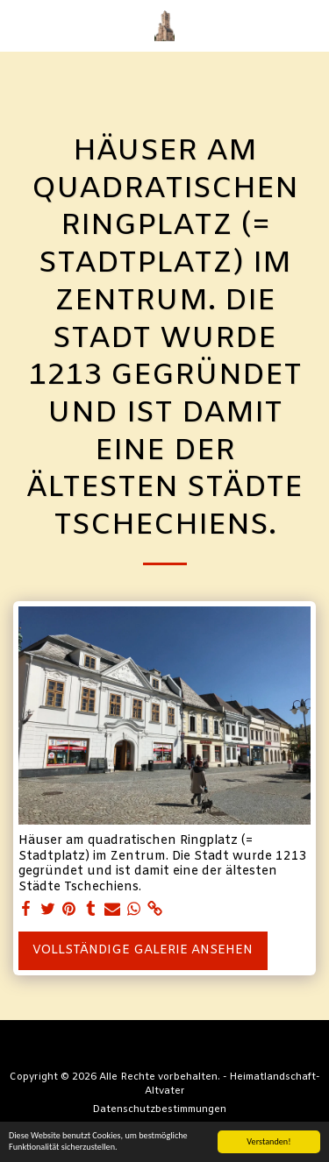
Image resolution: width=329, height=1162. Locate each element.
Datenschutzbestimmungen (159, 1109)
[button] (19, 25)
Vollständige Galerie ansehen (142, 950)
